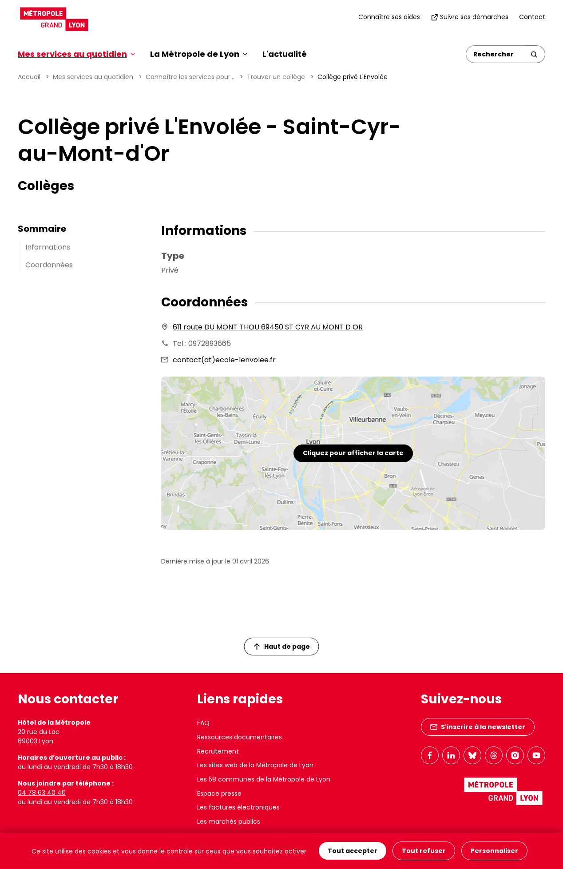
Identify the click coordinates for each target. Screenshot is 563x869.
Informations (47, 247)
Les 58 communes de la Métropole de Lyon (263, 779)
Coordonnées (49, 265)
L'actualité (284, 54)
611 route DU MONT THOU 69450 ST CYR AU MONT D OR (268, 327)
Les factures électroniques (238, 807)
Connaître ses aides (389, 16)
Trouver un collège (276, 76)
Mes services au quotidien (93, 76)
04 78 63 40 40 (42, 792)
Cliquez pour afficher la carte (353, 452)
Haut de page (282, 646)
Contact (532, 16)
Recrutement (218, 751)
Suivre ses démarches (469, 16)
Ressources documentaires (239, 737)
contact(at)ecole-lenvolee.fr (224, 360)
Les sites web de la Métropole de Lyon (255, 765)
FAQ (203, 722)
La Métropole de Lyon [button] (198, 54)
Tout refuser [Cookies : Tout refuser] (424, 850)
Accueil (29, 76)
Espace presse (219, 793)
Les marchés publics (228, 821)
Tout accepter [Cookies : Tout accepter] (352, 850)
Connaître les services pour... (190, 76)
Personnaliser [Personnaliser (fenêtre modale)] (494, 850)
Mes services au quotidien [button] (76, 54)
